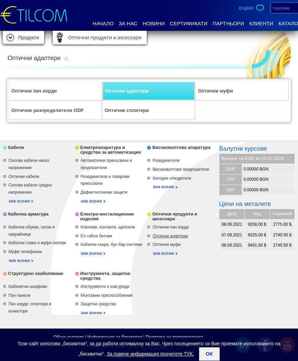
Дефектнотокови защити (104, 192)
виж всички (19, 201)
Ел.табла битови (96, 236)
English (246, 8)
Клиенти (261, 23)
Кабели (16, 147)
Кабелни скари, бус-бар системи (111, 244)
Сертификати (189, 23)
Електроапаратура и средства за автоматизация (110, 150)
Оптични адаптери (127, 91)
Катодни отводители (172, 178)
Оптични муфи (215, 91)
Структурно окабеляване (35, 273)
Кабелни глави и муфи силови (37, 242)
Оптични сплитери (127, 110)
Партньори (228, 23)
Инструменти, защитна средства (105, 276)
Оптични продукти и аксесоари (105, 37)
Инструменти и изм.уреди (105, 286)
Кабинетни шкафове (28, 286)
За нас (128, 23)
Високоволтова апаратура (181, 147)
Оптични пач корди (34, 91)
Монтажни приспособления (107, 295)
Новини (154, 23)
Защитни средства (98, 304)
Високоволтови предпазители (181, 169)
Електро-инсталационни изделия (107, 216)
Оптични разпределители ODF (47, 110)
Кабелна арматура (28, 214)
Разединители (166, 160)
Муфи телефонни (25, 251)
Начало (103, 23)
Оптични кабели (24, 176)
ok (209, 354)
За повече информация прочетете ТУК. (150, 354)
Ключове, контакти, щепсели (108, 227)
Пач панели (19, 295)
